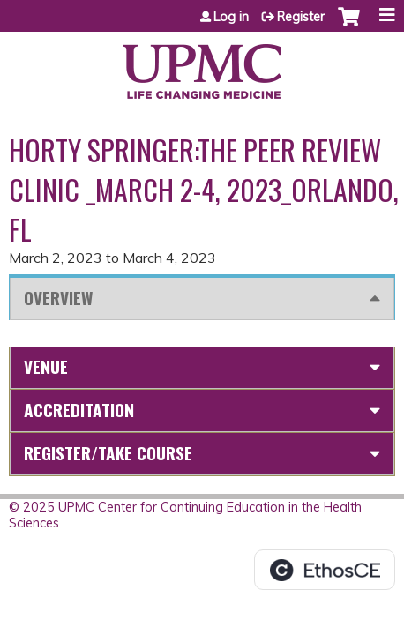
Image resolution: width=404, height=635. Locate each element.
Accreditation (79, 409)
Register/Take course (108, 453)
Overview (58, 297)
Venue (46, 366)
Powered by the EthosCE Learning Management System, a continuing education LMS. (324, 569)
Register (301, 17)
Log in (231, 17)
